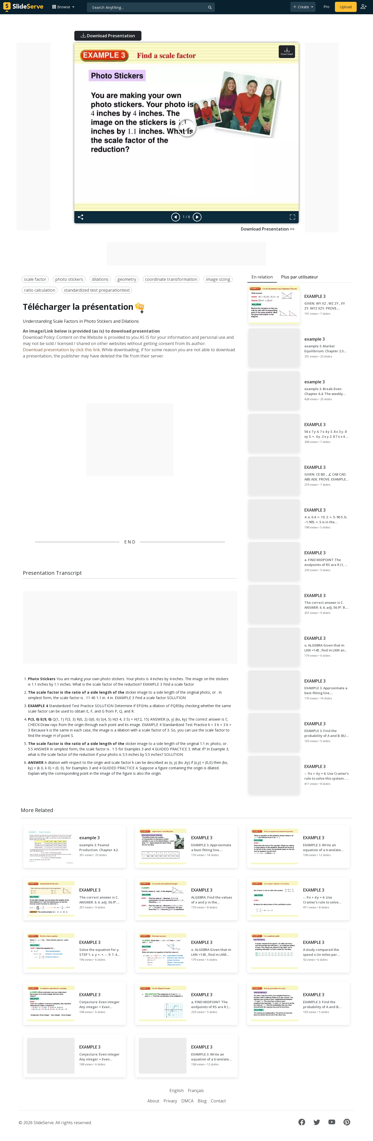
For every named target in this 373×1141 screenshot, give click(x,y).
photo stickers (69, 279)
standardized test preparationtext (97, 290)
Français (196, 1090)
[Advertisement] (33, 137)
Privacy (170, 1101)
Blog (202, 1101)
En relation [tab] (262, 277)
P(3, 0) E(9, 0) (40, 719)
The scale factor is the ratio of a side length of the (76, 692)
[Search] (151, 7)
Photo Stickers (41, 678)
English (176, 1090)
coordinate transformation (171, 279)
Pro (326, 6)
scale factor (35, 279)
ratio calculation (39, 290)
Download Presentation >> (268, 229)
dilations (100, 279)
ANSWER (36, 762)
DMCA (187, 1101)
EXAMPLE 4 (38, 705)
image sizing (218, 279)
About (153, 1101)
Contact (218, 1101)
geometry (126, 279)
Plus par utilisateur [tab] (299, 277)
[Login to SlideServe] (363, 7)
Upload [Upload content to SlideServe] (346, 6)
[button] (63, 7)
